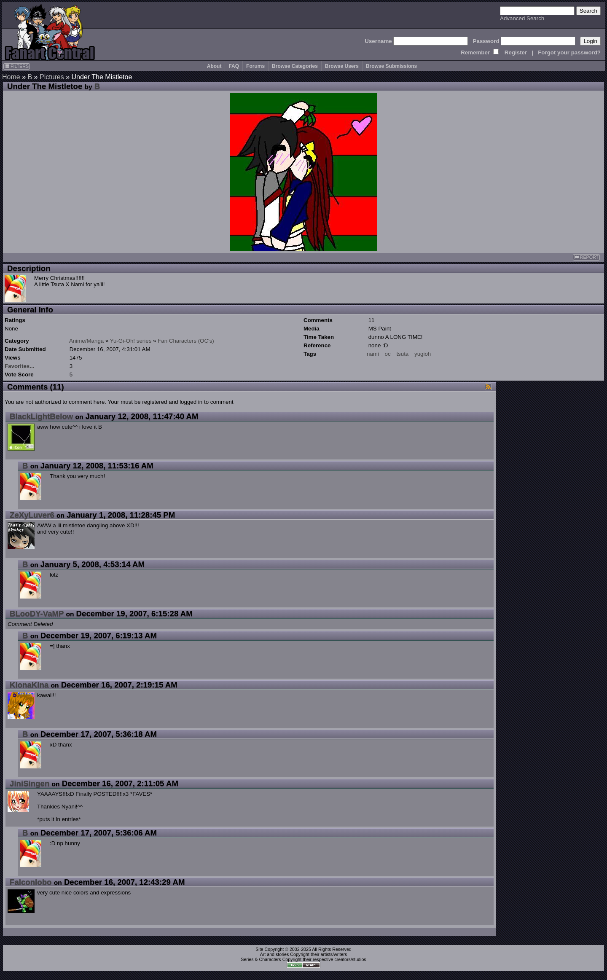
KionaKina (29, 684)
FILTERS (17, 66)
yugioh (422, 354)
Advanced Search (522, 18)
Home (11, 77)
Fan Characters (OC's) (186, 341)
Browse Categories (295, 66)
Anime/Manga (86, 341)
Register (516, 52)
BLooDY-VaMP (37, 613)
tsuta (402, 354)
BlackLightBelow (41, 416)
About (214, 66)
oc (388, 354)
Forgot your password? (569, 52)
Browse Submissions (391, 66)
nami (373, 354)
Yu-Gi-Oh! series (131, 341)
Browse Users (342, 66)
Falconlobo (31, 882)
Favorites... (19, 366)
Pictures (52, 77)
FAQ (233, 66)
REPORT (586, 257)
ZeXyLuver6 (32, 514)
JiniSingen (29, 783)
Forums (255, 66)
